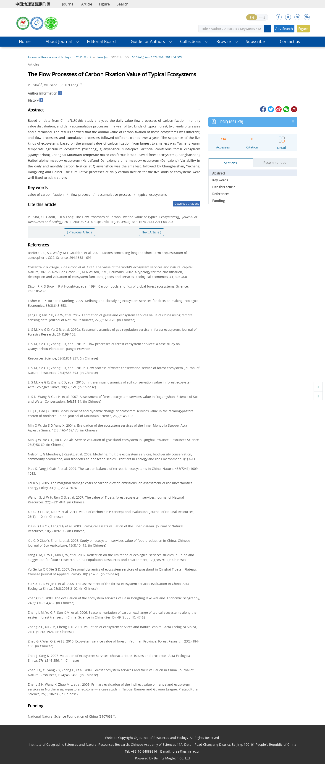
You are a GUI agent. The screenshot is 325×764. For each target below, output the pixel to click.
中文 (262, 17)
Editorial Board (101, 41)
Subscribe (255, 41)
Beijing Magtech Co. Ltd (172, 758)
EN (252, 17)
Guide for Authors (148, 41)
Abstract (218, 173)
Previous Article (79, 232)
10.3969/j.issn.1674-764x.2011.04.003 (157, 57)
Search (122, 4)
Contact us (290, 41)
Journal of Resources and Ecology (49, 57)
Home (25, 41)
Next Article (151, 232)
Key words (220, 180)
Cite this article (223, 187)
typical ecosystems (152, 194)
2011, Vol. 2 (84, 57)
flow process (80, 194)
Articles (33, 64)
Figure (104, 4)
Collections (190, 41)
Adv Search (284, 28)
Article (86, 4)
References (220, 194)
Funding (218, 200)
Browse (223, 41)
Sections (230, 163)
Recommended (274, 162)
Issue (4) (102, 57)
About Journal (59, 41)
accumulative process (114, 194)
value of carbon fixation (46, 194)
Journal (68, 4)
